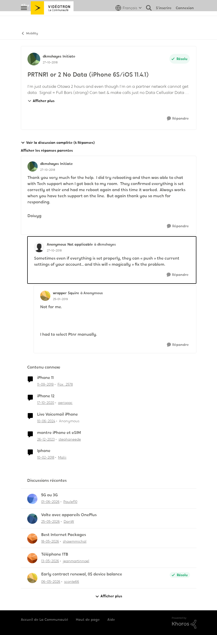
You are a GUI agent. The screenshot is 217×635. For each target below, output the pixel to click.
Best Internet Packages (63, 534)
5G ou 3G (49, 495)
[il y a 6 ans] (45, 384)
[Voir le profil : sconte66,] (32, 578)
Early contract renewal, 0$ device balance (81, 574)
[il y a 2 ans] (46, 421)
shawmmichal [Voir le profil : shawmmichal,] (74, 541)
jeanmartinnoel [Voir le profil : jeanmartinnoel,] (76, 561)
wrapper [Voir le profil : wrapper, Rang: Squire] (60, 293)
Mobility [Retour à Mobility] (29, 33)
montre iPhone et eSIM (59, 432)
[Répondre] (178, 118)
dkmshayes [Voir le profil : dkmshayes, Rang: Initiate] (52, 56)
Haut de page (88, 619)
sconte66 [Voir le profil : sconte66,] (71, 581)
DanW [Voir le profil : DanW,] (69, 521)
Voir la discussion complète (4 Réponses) (58, 142)
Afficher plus (40, 100)
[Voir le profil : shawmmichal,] (32, 538)
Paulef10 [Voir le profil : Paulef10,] (70, 501)
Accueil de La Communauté (44, 619)
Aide (111, 619)
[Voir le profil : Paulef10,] (32, 499)
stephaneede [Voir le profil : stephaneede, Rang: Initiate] (70, 439)
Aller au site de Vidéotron (45, 5)
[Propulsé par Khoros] (184, 623)
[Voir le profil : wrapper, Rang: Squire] (45, 296)
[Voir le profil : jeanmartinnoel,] (32, 558)
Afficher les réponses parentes (47, 150)
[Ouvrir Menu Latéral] (24, 19)
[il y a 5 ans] (45, 402)
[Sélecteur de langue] (128, 19)
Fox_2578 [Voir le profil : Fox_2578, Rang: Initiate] (65, 384)
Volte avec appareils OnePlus (69, 514)
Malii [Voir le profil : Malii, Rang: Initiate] (62, 457)
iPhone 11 (45, 377)
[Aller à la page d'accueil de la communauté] (52, 19)
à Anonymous (91, 293)
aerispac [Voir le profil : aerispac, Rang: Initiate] (65, 402)
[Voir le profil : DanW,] (32, 519)
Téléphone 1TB (54, 554)
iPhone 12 (45, 396)
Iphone (43, 450)
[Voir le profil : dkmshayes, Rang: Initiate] (33, 59)
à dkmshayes (105, 244)
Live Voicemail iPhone (57, 414)
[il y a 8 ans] (45, 457)
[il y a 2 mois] (50, 501)
